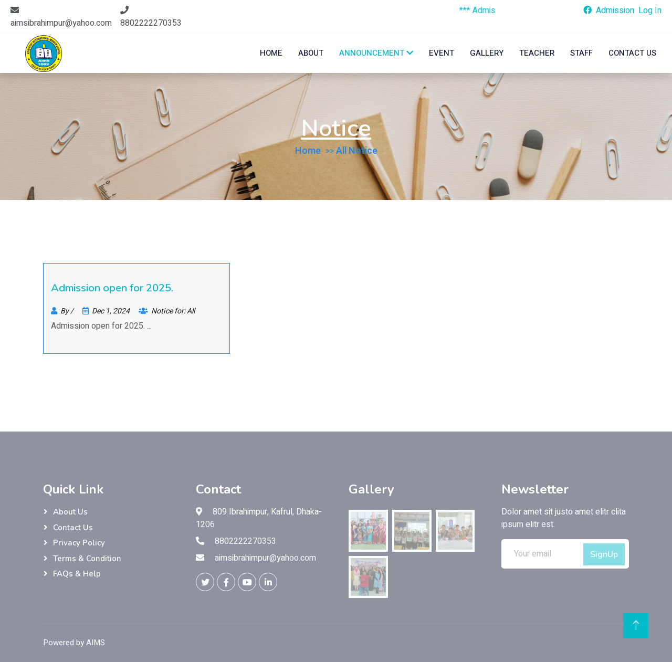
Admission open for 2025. (112, 288)
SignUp (604, 554)
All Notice (356, 151)
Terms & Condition (87, 558)
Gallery (486, 53)
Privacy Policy (79, 543)
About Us (70, 512)
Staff (581, 53)
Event (441, 53)
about (310, 53)
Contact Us (632, 53)
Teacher (536, 53)
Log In (650, 10)
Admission (615, 10)
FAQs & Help (77, 574)
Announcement (376, 53)
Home (271, 53)
